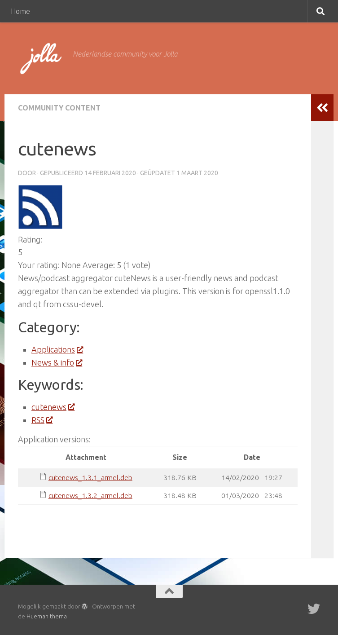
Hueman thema (46, 616)
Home (20, 11)
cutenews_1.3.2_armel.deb (90, 495)
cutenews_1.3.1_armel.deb (90, 477)
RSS (41, 419)
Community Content (59, 108)
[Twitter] (313, 609)
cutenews (52, 406)
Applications (57, 349)
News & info (56, 362)
